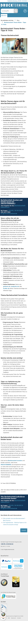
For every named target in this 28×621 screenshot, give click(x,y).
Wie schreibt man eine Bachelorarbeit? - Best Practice (14, 519)
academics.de (15, 286)
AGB (9, 618)
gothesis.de (6, 286)
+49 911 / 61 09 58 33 (22, 1)
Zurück (24, 530)
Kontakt (19, 618)
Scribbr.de (6, 288)
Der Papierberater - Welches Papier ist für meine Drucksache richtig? (15, 524)
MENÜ (4, 16)
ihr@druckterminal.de (9, 213)
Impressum (13, 618)
